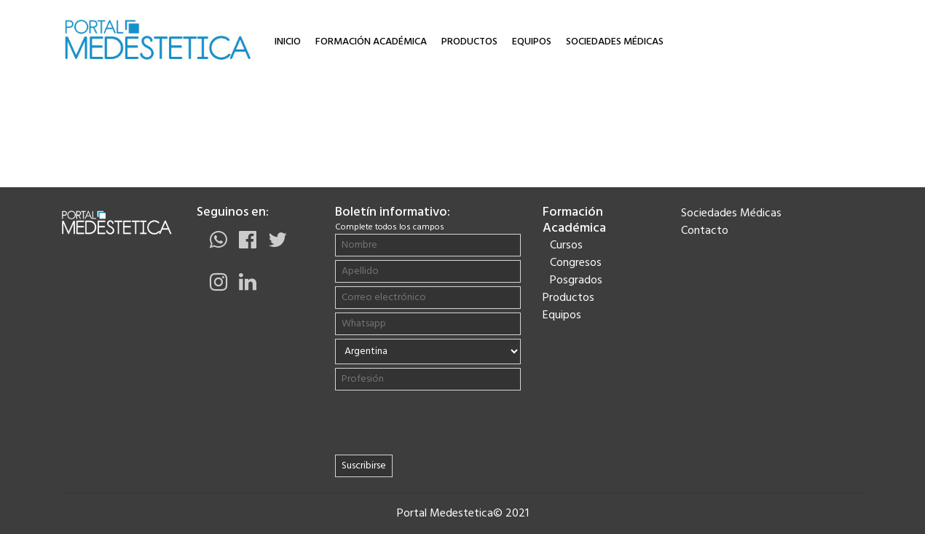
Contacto (704, 230)
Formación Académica (371, 42)
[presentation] (428, 422)
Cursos (566, 245)
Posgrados (576, 280)
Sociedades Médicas (615, 42)
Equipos (531, 42)
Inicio (288, 42)
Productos (469, 42)
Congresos (576, 263)
